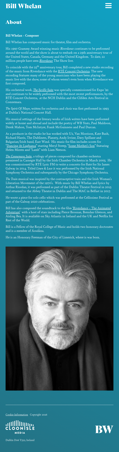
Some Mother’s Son (81, 145)
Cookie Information (17, 414)
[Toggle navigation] (108, 5)
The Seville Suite (43, 89)
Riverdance (46, 60)
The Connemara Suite (19, 156)
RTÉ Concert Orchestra (74, 71)
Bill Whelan (23, 5)
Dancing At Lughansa (21, 145)
